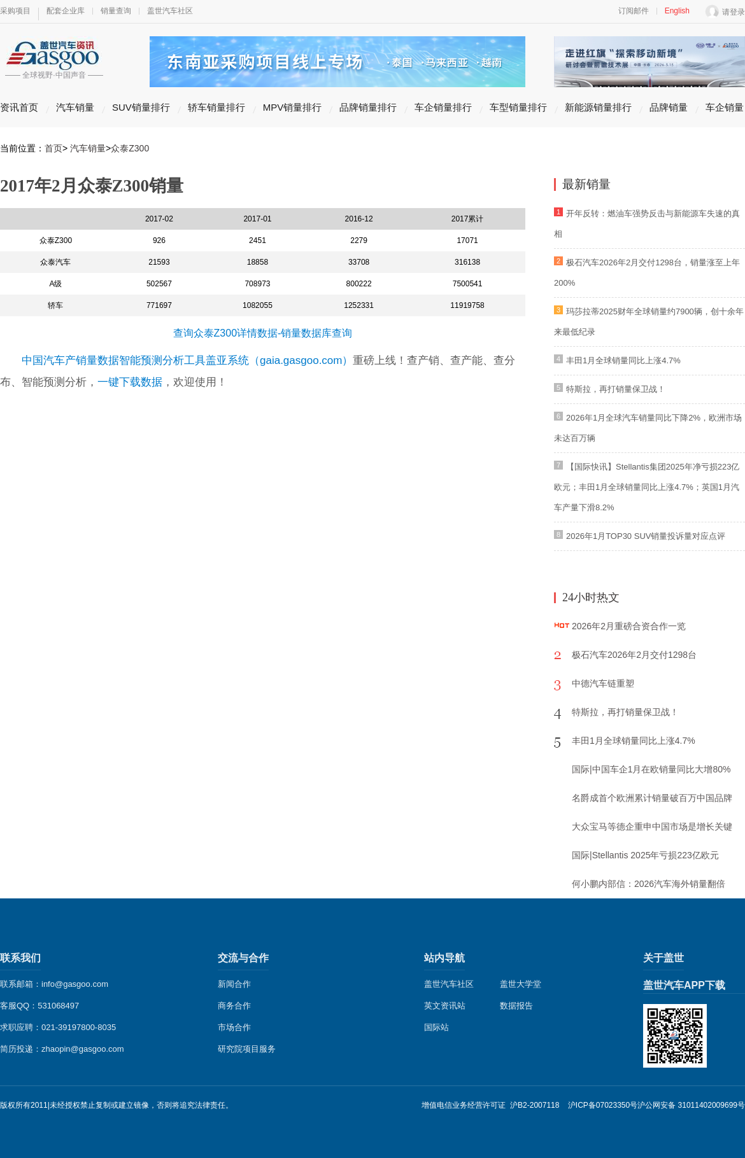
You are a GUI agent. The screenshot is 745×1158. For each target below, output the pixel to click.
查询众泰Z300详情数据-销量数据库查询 (263, 333)
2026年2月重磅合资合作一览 (629, 626)
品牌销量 (668, 107)
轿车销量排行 (216, 107)
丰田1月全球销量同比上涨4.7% (623, 360)
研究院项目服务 (247, 1049)
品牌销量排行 (368, 107)
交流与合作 (243, 957)
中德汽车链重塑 (603, 683)
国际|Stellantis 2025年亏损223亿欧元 (645, 855)
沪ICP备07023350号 (602, 1105)
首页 (53, 148)
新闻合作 (234, 984)
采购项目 (15, 10)
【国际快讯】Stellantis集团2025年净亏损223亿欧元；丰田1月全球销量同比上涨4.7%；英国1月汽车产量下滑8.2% (646, 487)
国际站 (436, 1027)
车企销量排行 (443, 107)
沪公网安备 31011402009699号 (691, 1105)
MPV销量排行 (292, 107)
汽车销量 (75, 107)
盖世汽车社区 (170, 10)
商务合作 (234, 1005)
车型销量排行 (518, 107)
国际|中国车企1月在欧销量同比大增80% (651, 769)
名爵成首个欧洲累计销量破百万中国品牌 (652, 798)
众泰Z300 (130, 148)
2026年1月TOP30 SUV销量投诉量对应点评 (645, 536)
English (677, 10)
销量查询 (116, 10)
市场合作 (234, 1027)
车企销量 (725, 107)
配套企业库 (65, 10)
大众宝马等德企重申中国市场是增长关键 (652, 826)
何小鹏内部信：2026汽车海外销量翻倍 (648, 884)
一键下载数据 (129, 382)
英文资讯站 (444, 1005)
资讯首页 (19, 107)
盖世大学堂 (520, 984)
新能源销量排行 (598, 107)
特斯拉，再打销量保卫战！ (615, 389)
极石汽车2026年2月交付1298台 (634, 655)
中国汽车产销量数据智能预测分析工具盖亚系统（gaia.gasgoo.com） (187, 360)
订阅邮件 (633, 10)
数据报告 (516, 1005)
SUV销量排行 (141, 107)
